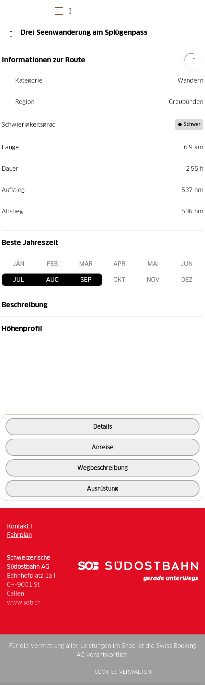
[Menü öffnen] (59, 11)
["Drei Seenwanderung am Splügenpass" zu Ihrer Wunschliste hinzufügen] (191, 60)
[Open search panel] (72, 11)
